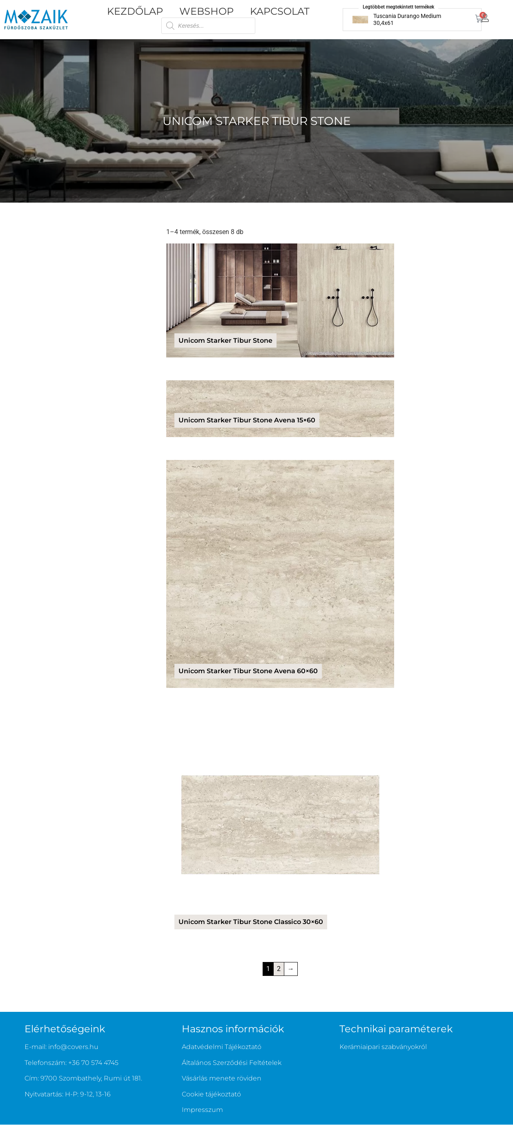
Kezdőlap (135, 11)
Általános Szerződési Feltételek (231, 1063)
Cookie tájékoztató (211, 1094)
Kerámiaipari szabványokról (383, 1047)
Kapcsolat (280, 11)
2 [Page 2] (279, 969)
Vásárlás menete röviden (221, 1078)
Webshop (206, 11)
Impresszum (202, 1110)
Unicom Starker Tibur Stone (257, 121)
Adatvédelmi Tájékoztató (221, 1047)
